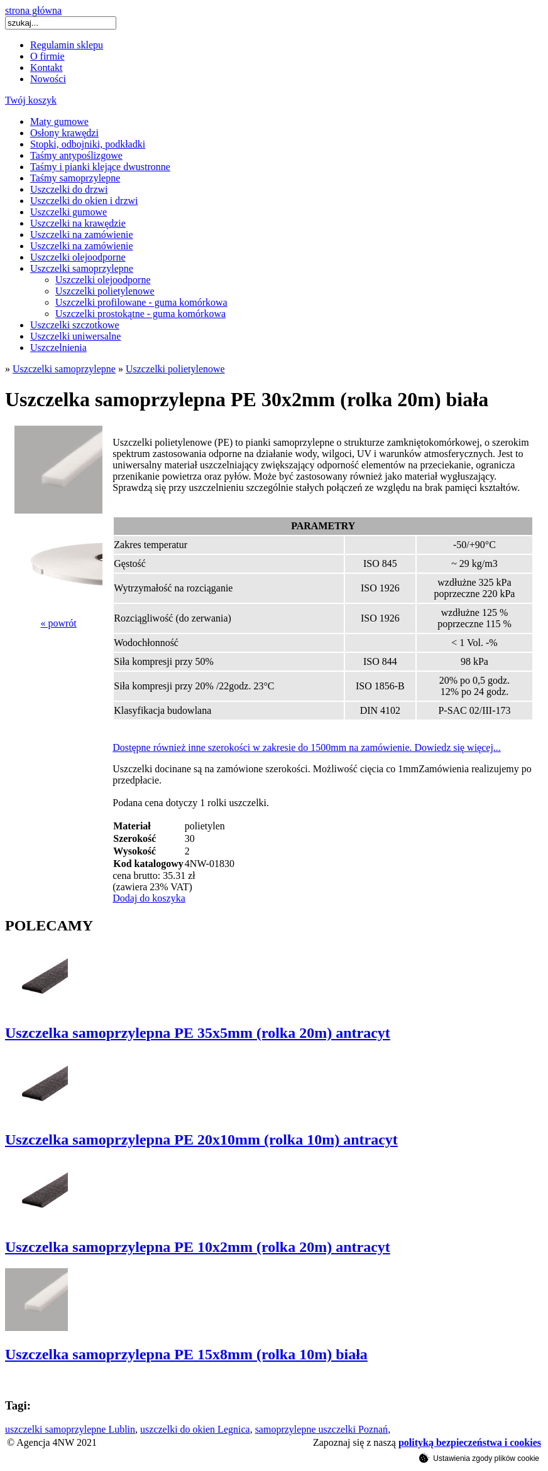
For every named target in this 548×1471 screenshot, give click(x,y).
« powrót (58, 623)
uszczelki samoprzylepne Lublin (70, 1429)
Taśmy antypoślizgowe (76, 155)
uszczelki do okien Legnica (195, 1429)
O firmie (47, 56)
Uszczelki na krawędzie (78, 223)
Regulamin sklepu (66, 45)
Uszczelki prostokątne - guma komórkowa (140, 313)
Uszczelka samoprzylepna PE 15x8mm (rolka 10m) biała (186, 1354)
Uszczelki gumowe (68, 212)
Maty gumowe (59, 121)
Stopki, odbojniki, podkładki (87, 144)
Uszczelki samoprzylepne (81, 268)
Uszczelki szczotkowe (74, 325)
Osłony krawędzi (64, 132)
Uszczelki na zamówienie (81, 234)
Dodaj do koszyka (148, 898)
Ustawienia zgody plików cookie (479, 1458)
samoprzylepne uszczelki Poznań (321, 1429)
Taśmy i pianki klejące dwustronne (100, 166)
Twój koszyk (31, 100)
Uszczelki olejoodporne (78, 257)
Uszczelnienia (58, 347)
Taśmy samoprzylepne (75, 178)
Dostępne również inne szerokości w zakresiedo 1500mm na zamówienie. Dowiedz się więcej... (306, 747)
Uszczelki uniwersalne (75, 336)
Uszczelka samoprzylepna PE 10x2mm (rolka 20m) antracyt (197, 1247)
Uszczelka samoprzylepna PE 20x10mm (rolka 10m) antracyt (201, 1139)
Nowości (48, 78)
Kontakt (46, 67)
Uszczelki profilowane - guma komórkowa (141, 302)
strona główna (33, 10)
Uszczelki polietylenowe (105, 291)
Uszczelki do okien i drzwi (84, 200)
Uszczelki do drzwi (69, 189)
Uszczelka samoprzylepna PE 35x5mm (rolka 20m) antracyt (197, 1033)
